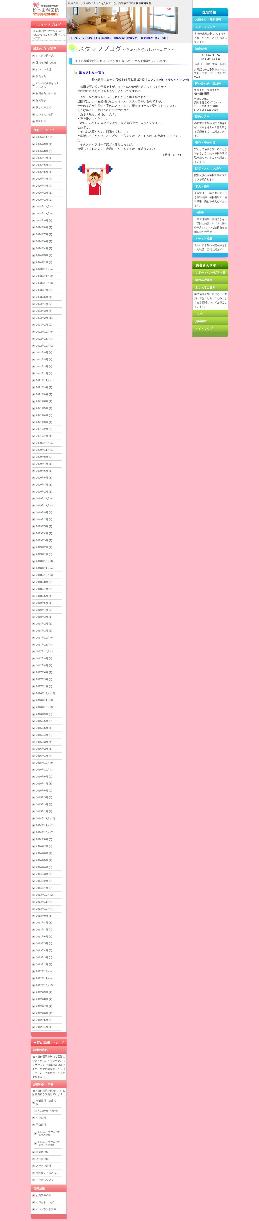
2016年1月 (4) (44, 755)
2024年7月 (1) (44, 234)
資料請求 (201, 321)
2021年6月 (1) (44, 401)
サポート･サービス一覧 (210, 272)
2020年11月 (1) (45, 449)
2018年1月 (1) (44, 630)
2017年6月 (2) (44, 672)
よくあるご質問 (205, 287)
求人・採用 (160, 38)
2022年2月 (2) (44, 373)
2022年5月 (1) (44, 359)
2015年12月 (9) (45, 762)
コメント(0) (155, 79)
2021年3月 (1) (44, 422)
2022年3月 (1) (44, 366)
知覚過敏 (41, 100)
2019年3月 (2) (44, 540)
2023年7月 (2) (44, 290)
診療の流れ (119, 38)
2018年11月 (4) (45, 568)
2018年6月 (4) (44, 596)
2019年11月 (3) (45, 505)
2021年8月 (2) (44, 394)
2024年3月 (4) (44, 255)
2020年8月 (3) (44, 456)
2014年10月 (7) (45, 832)
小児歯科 (41, 1117)
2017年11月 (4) (45, 644)
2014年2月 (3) (44, 880)
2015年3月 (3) (44, 804)
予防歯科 (41, 1124)
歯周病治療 (42, 1151)
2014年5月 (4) (44, 860)
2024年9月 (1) (44, 220)
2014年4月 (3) (44, 867)
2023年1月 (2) (44, 324)
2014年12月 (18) (45, 818)
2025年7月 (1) (44, 157)
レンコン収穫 (43, 69)
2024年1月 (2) (44, 262)
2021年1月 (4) (44, 436)
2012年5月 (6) (44, 1019)
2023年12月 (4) (45, 269)
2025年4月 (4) (44, 178)
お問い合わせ (93, 38)
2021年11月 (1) (45, 380)
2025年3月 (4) (44, 185)
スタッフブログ (49, 25)
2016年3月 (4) (44, 742)
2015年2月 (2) (44, 811)
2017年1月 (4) (44, 686)
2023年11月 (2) (45, 276)
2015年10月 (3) (45, 769)
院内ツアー (133, 38)
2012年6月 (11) (45, 1013)
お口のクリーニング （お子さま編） (49, 1143)
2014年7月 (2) (44, 846)
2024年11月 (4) (45, 213)
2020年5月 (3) (44, 477)
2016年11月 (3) (45, 700)
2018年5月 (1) (44, 602)
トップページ (77, 38)
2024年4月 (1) (44, 248)
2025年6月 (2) (44, 164)
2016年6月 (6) (44, 720)
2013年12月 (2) (45, 894)
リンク (199, 313)
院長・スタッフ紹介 (208, 168)
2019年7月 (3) (44, 519)
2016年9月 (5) (44, 714)
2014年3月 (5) (44, 873)
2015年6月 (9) (44, 790)
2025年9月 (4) (44, 144)
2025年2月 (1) (44, 192)
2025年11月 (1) (45, 137)
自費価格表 (147, 38)
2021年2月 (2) (44, 429)
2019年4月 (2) (44, 533)
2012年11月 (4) (45, 978)
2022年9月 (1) (44, 352)
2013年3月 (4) (44, 957)
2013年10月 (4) (45, 908)
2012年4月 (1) (44, 1026)
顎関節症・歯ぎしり (47, 1172)
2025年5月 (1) (44, 171)
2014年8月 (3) (44, 839)
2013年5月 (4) (44, 943)
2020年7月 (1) (44, 463)
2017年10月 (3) (45, 651)
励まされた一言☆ (91, 72)
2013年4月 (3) (44, 950)
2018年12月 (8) (45, 561)
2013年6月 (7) (44, 936)
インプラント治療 (46, 1209)
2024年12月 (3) (45, 206)
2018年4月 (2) (44, 609)
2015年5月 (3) (44, 797)
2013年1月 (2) (44, 964)
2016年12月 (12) (45, 693)
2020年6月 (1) (44, 470)
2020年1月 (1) (44, 491)
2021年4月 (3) (44, 415)
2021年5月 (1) (44, 408)
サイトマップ (203, 328)
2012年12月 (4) (45, 971)
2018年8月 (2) (44, 582)
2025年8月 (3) (44, 151)
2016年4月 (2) (44, 734)
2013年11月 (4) (45, 901)
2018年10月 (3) (45, 575)
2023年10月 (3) (45, 283)
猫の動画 (41, 121)
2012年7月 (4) (44, 1006)
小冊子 (199, 212)
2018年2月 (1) (44, 623)
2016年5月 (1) (44, 727)
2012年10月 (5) (45, 985)
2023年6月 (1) (44, 297)
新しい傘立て (43, 107)
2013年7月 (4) (44, 929)
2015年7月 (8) (44, 783)
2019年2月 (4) (44, 547)
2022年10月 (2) (45, 345)
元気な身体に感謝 (46, 62)
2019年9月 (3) (44, 512)
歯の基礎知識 (203, 280)
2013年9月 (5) (44, 915)
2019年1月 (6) (44, 554)
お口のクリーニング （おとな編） (49, 1133)
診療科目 (107, 38)
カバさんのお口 (45, 114)
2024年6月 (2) (44, 241)
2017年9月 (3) (44, 658)
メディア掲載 (203, 238)
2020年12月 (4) (45, 443)
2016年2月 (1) (44, 748)
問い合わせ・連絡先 (208, 83)
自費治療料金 (43, 1195)
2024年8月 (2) (44, 227)
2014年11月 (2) (45, 825)
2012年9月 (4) (44, 992)
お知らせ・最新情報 (208, 19)
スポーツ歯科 (43, 1165)
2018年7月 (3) (44, 589)
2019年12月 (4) (45, 498)
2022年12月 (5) (45, 331)
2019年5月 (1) (44, 526)
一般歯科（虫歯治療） (46, 1102)
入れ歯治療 (42, 1158)
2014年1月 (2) (44, 887)
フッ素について (45, 1179)
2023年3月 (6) (44, 310)
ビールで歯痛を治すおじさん (47, 85)
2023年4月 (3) (44, 303)
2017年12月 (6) (45, 637)
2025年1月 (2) (44, 199)
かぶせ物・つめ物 (48, 1110)
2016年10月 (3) (45, 707)
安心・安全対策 (205, 142)
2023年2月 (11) (45, 317)
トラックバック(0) (177, 79)
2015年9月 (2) (44, 776)
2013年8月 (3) (44, 922)
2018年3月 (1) (44, 616)
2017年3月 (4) (44, 679)
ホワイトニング (45, 1202)
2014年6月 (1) (44, 853)
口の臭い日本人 (45, 55)
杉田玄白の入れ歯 (46, 93)
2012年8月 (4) (44, 999)
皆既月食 (41, 76)
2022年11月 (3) (45, 338)
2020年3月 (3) (44, 484)
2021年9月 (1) (44, 387)
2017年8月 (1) (44, 665)
